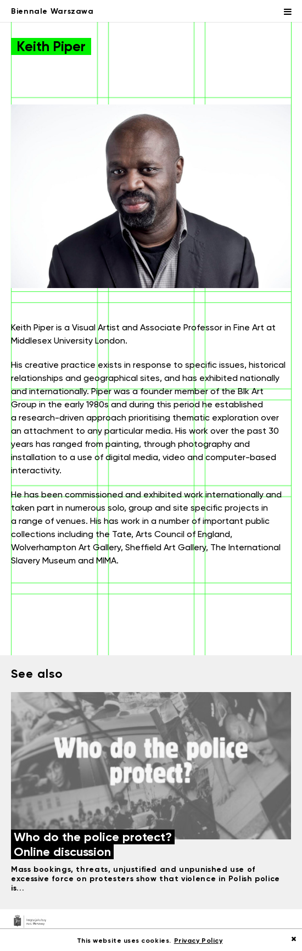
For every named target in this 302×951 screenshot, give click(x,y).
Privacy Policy (198, 940)
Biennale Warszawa (52, 11)
